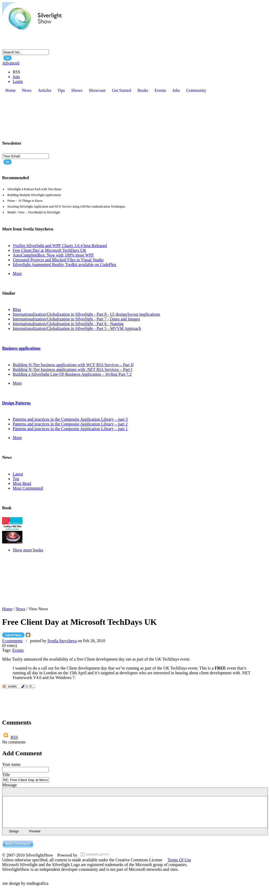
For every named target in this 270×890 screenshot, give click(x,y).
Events (18, 650)
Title (6, 774)
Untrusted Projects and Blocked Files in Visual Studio (58, 260)
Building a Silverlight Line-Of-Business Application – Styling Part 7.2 (72, 374)
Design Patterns (16, 403)
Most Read (22, 483)
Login (18, 81)
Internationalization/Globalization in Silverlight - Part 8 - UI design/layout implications (86, 314)
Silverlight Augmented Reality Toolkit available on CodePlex (64, 264)
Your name (11, 764)
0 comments (12, 640)
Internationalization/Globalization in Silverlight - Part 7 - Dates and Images (76, 319)
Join (16, 76)
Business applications (21, 348)
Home (7, 609)
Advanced (10, 63)
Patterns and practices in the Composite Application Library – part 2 (70, 424)
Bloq (17, 309)
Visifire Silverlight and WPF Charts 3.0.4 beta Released (60, 245)
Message (9, 785)
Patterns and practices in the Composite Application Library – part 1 (70, 428)
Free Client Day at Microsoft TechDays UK (49, 250)
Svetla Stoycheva (62, 640)
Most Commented (28, 488)
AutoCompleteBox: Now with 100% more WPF (53, 255)
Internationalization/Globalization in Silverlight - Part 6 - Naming (68, 323)
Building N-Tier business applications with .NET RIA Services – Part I (72, 369)
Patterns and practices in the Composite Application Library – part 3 (70, 419)
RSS (14, 737)
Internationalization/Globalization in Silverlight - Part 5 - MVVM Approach (77, 328)
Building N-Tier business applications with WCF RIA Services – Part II (73, 365)
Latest (18, 474)
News (20, 609)
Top (16, 478)
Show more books (28, 550)
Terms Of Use (179, 860)
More (17, 273)
